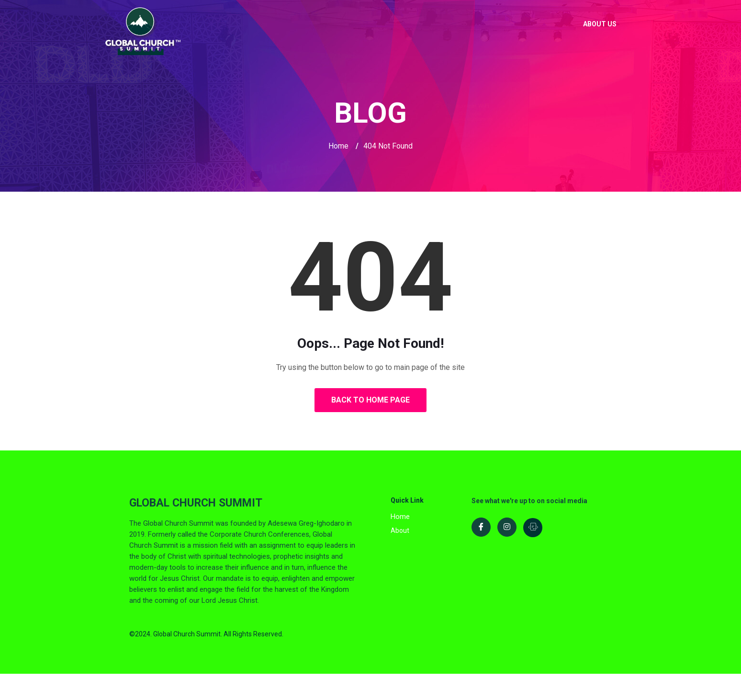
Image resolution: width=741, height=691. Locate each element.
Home (338, 145)
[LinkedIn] (532, 527)
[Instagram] (506, 527)
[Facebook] (481, 527)
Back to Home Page (370, 399)
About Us (600, 24)
